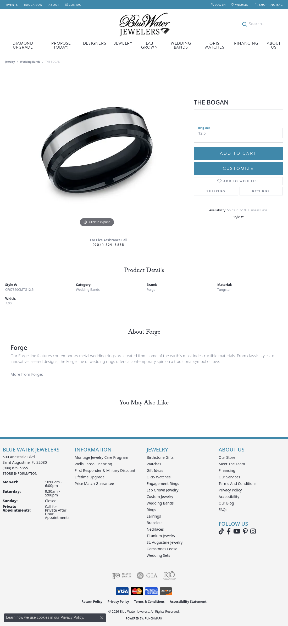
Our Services (229, 476)
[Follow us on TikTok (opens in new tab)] (221, 531)
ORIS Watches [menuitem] (158, 476)
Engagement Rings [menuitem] (163, 483)
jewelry (10, 61)
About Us (274, 45)
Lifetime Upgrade (89, 476)
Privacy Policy (230, 490)
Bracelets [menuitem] (154, 522)
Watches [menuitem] (154, 463)
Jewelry (123, 43)
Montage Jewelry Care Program (101, 457)
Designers (94, 43)
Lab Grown (149, 45)
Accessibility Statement (188, 601)
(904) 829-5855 (109, 244)
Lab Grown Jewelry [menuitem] (163, 490)
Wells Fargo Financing (93, 463)
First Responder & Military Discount (105, 470)
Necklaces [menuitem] (155, 529)
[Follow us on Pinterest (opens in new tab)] (245, 531)
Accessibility (229, 496)
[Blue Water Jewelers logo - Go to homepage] (144, 24)
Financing (246, 43)
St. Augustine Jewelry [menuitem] (164, 542)
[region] (96, 150)
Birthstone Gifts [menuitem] (160, 457)
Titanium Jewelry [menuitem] (161, 535)
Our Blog (226, 503)
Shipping (216, 191)
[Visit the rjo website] (169, 575)
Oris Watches (214, 45)
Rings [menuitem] (151, 509)
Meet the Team (232, 463)
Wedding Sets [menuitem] (158, 555)
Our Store (227, 457)
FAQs (223, 509)
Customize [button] (238, 168)
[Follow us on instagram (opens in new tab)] (253, 531)
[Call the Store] (15, 467)
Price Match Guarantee (94, 483)
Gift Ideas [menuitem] (155, 470)
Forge (151, 289)
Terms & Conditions (149, 601)
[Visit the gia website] (147, 575)
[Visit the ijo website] (122, 575)
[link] (11, 4)
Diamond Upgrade (23, 45)
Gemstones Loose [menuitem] (162, 548)
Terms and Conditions (237, 483)
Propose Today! (61, 45)
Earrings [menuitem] (154, 516)
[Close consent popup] (101, 617)
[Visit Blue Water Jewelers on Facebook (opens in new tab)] (229, 531)
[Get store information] (20, 473)
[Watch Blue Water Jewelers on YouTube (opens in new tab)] (236, 531)
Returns (261, 191)
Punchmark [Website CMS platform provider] (153, 618)
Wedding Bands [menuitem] (160, 503)
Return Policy (91, 601)
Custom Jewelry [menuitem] (160, 496)
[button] (218, 4)
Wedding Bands (181, 45)
